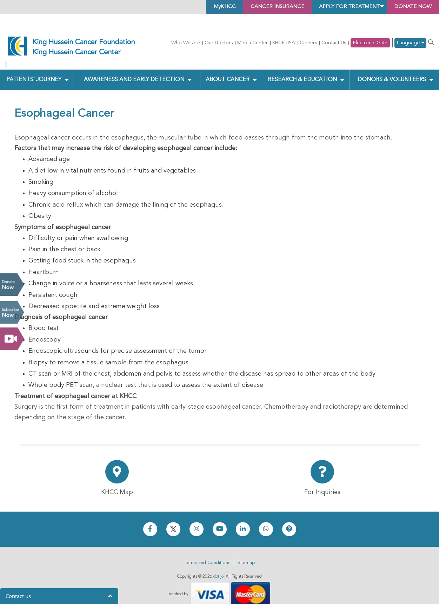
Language (410, 43)
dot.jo (218, 566)
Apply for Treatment (342, 7)
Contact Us (333, 43)
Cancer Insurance (264, 7)
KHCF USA (283, 43)
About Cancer (227, 69)
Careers (308, 43)
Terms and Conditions (207, 552)
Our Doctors (219, 43)
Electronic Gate (370, 42)
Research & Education (302, 69)
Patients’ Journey (34, 69)
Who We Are (185, 43)
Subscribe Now (12, 312)
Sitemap (246, 552)
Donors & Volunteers (392, 69)
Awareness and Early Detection (134, 69)
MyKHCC (209, 7)
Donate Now (12, 284)
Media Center (252, 43)
